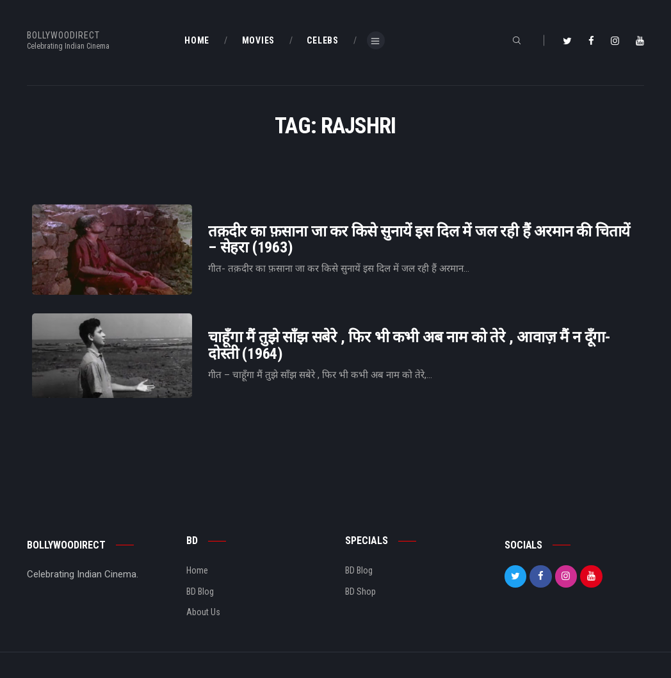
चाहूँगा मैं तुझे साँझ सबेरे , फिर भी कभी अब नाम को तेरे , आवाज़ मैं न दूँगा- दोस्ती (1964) (409, 345)
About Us (203, 612)
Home (197, 570)
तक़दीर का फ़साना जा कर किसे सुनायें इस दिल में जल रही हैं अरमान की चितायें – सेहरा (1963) (419, 240)
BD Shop (360, 591)
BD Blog (200, 591)
